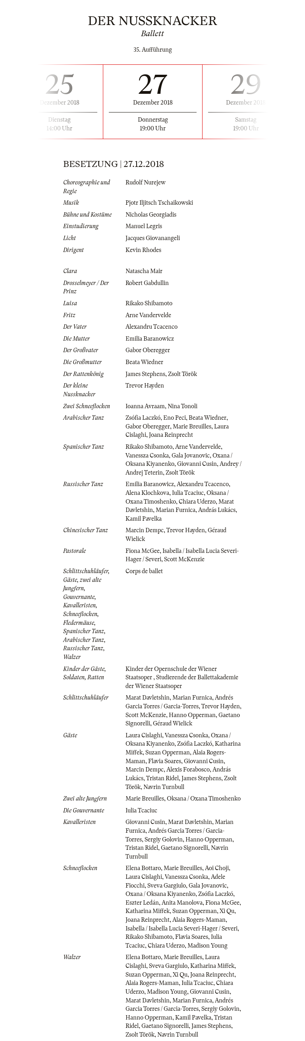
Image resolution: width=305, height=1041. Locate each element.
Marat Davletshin (147, 697)
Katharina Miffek (147, 911)
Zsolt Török (182, 374)
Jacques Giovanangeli (152, 238)
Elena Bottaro (143, 868)
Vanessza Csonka (147, 455)
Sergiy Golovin (164, 839)
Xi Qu (227, 911)
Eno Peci (174, 418)
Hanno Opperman (192, 715)
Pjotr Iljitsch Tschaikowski (159, 203)
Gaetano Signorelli (184, 848)
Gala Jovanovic (191, 455)
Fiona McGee (142, 551)
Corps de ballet (144, 571)
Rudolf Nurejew (145, 182)
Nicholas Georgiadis (150, 214)
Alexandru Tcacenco (151, 327)
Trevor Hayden (144, 385)
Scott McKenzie (184, 559)
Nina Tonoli (182, 406)
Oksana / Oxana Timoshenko (204, 798)
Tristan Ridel (162, 778)
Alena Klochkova (147, 493)
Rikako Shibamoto (148, 303)
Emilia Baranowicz (149, 338)
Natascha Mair (143, 271)
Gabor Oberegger (147, 350)
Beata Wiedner (144, 362)
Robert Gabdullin (147, 283)
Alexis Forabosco (188, 769)
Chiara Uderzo (197, 501)
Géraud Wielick (172, 723)
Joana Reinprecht (171, 435)
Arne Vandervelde (148, 315)
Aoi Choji (217, 868)
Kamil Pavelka (143, 519)
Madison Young (207, 945)
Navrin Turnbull (163, 787)
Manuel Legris (143, 226)
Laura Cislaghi (143, 735)
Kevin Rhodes (143, 250)
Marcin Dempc (144, 530)
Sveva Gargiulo (166, 885)
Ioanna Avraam (145, 406)
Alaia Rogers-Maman (199, 920)
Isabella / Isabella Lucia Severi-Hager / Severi (181, 928)
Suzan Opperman (167, 752)
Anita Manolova (182, 902)
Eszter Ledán (142, 902)
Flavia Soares (164, 761)
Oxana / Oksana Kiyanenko (160, 894)
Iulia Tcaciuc (188, 493)
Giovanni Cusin (197, 464)
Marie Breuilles (192, 426)
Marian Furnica (175, 510)
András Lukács (217, 510)
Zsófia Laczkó (142, 418)
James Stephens (145, 374)
